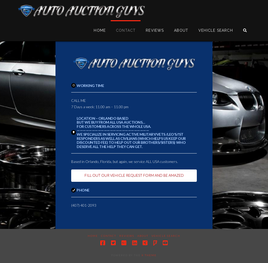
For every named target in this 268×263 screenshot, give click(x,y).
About (142, 235)
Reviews (126, 235)
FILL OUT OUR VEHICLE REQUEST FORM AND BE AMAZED (134, 175)
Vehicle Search (166, 235)
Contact (108, 235)
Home (93, 235)
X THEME (149, 255)
